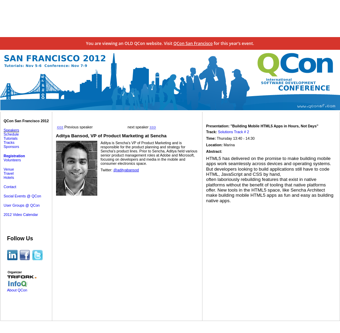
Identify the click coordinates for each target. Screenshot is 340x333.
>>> (153, 127)
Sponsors (11, 147)
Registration (14, 156)
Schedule (11, 134)
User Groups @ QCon (22, 205)
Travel (9, 173)
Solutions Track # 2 (233, 132)
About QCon (17, 290)
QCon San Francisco (193, 43)
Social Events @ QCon (22, 196)
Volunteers (12, 160)
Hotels (9, 177)
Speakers (11, 130)
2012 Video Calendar (21, 215)
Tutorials (11, 138)
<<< (60, 127)
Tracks (9, 142)
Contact (10, 187)
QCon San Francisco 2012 (26, 121)
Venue (9, 169)
